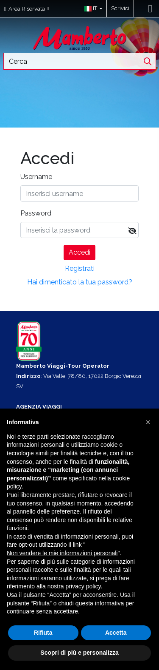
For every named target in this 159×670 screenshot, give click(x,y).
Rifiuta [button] (43, 632)
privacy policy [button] (83, 586)
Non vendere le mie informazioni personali (62, 553)
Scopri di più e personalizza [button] (79, 652)
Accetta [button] (116, 632)
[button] (91, 8)
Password (35, 213)
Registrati (80, 268)
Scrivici (120, 8)
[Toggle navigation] (150, 8)
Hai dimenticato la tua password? (79, 282)
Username (36, 177)
